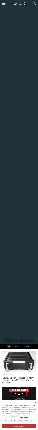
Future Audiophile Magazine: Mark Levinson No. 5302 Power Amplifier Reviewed (18, 380)
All (9, 346)
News (17, 346)
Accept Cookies (19, 426)
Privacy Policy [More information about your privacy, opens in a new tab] (24, 417)
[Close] (35, 402)
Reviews (27, 346)
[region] (19, 415)
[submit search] (35, 3)
